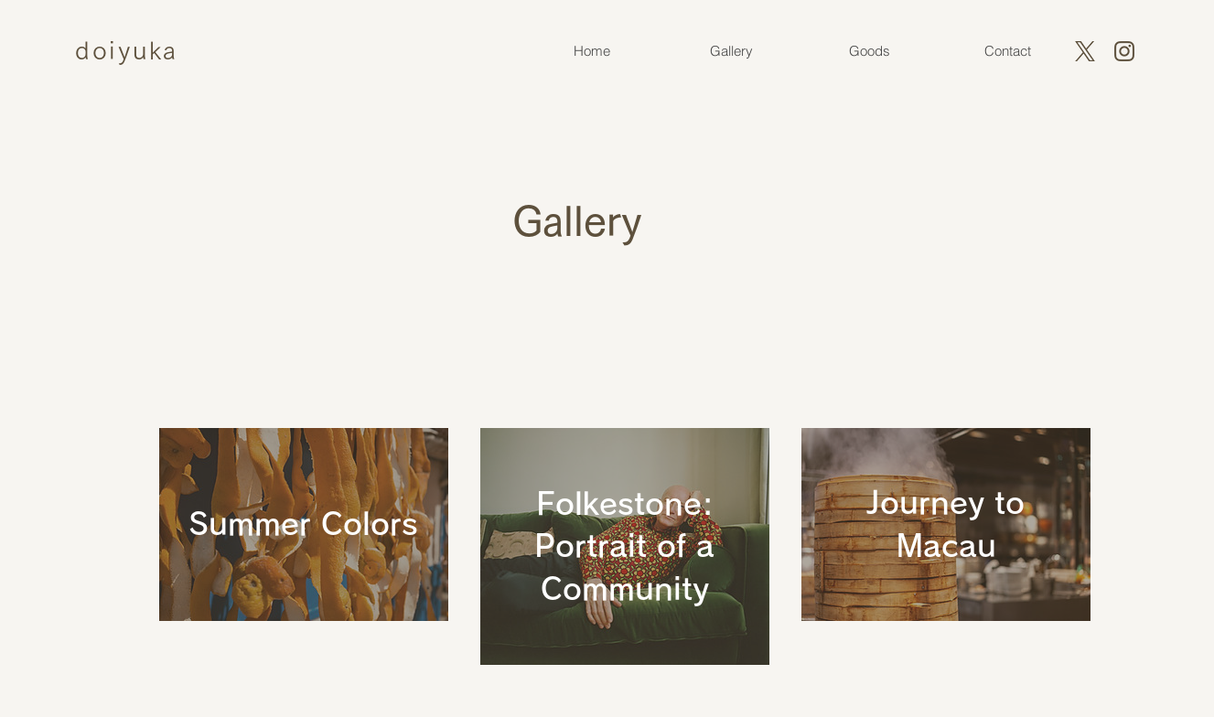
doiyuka (126, 49)
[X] (1085, 51)
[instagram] (1124, 51)
